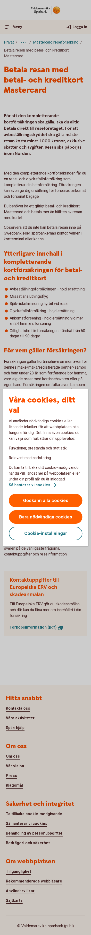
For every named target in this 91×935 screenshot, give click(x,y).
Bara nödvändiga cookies (45, 517)
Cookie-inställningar (45, 533)
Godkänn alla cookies (45, 500)
